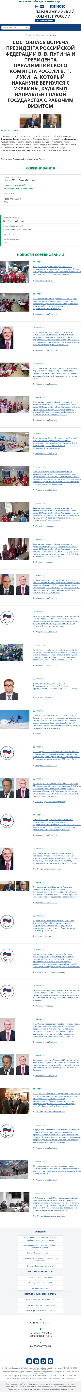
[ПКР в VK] (52, 6)
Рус (37, 6)
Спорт (38, 733)
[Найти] (27, 28)
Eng (41, 6)
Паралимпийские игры (44, 280)
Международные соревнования (18, 188)
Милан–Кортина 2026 (40, 1289)
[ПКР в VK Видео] (55, 6)
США (6, 202)
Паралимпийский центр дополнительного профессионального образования (40, 1238)
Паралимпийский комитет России (54, 14)
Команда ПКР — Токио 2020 (40, 1278)
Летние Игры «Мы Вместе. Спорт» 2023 (40, 1307)
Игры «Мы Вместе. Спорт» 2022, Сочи (40, 1301)
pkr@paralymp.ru (40, 1347)
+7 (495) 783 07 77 (40, 1324)
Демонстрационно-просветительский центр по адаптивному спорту (40, 1246)
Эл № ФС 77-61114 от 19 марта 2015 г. (65, 1377)
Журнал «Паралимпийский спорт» (40, 1253)
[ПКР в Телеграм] (63, 6)
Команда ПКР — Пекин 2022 (40, 1284)
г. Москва (39, 801)
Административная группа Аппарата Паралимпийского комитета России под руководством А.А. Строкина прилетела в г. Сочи (55, 686)
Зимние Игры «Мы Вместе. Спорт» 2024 (40, 1312)
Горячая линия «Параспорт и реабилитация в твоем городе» (40, 1260)
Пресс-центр (40, 35)
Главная (29, 35)
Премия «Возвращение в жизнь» (40, 1267)
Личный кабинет (46, 21)
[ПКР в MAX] (59, 6)
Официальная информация (46, 314)
